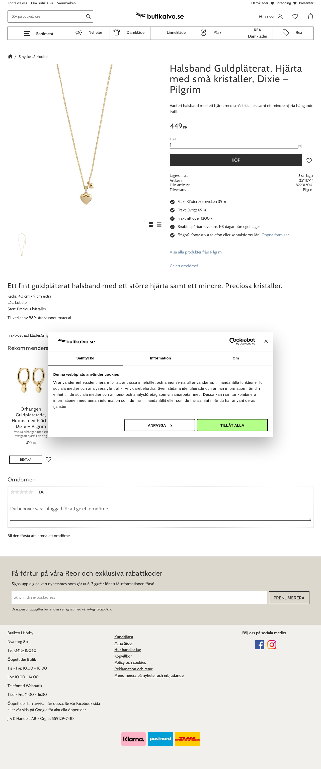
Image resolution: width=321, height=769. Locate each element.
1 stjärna (12, 492)
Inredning (283, 3)
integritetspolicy (99, 609)
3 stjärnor (21, 492)
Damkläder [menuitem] (136, 32)
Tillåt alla (232, 425)
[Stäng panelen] (266, 341)
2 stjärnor (17, 492)
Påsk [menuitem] (217, 32)
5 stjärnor (30, 492)
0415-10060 (25, 650)
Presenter (306, 3)
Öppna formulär (275, 234)
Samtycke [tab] (85, 358)
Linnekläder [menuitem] (177, 32)
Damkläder (259, 3)
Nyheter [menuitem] (95, 32)
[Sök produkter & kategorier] (46, 16)
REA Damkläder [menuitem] (257, 33)
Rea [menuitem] (299, 32)
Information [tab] (160, 358)
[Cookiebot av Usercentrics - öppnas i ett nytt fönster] (233, 341)
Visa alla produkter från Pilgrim (196, 252)
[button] (38, 34)
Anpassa (160, 425)
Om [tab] (235, 358)
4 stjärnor (26, 492)
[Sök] (88, 16)
